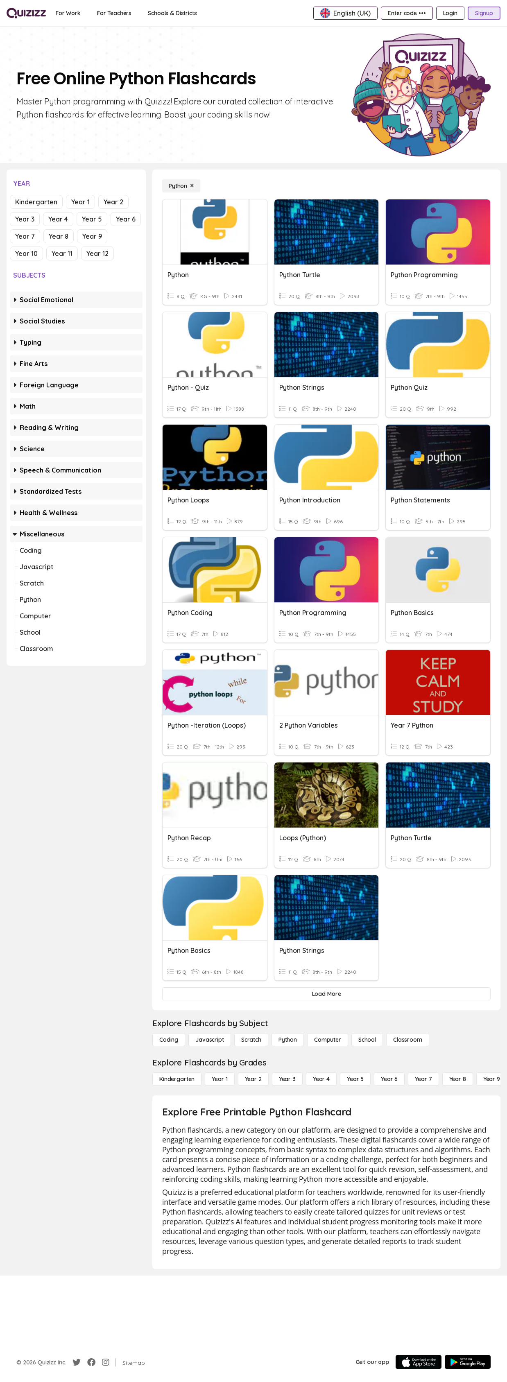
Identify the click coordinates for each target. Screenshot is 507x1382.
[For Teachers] (114, 13)
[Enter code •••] (406, 13)
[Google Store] (468, 1362)
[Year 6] (389, 1079)
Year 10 (26, 253)
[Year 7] (423, 1079)
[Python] (181, 185)
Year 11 (62, 253)
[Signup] (484, 13)
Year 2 (113, 202)
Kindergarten (36, 202)
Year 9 (92, 236)
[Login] (450, 13)
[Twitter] (76, 1362)
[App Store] (418, 1362)
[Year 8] (457, 1079)
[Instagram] (105, 1362)
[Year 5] (355, 1079)
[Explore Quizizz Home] (26, 13)
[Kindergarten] (176, 1079)
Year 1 (80, 202)
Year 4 (58, 219)
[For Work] (68, 13)
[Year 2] (253, 1079)
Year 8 (58, 236)
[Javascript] (209, 1039)
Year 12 (97, 253)
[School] (367, 1039)
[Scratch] (251, 1039)
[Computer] (327, 1039)
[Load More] (326, 993)
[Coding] (168, 1039)
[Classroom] (407, 1039)
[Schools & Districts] (172, 13)
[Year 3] (287, 1079)
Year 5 (92, 219)
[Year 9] (491, 1079)
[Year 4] (321, 1079)
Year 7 (25, 236)
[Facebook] (91, 1362)
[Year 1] (219, 1079)
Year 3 (24, 219)
